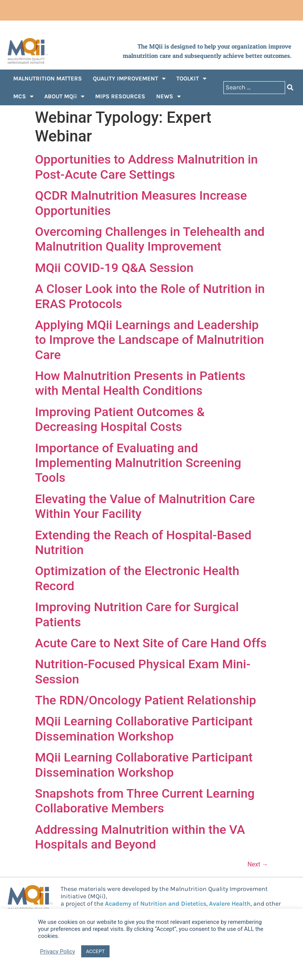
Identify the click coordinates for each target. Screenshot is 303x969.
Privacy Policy (57, 951)
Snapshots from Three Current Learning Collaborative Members (144, 801)
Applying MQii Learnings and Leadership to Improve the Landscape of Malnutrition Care (149, 339)
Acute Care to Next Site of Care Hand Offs (150, 643)
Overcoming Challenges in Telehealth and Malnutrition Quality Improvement (150, 239)
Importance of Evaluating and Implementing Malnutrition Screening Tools (138, 463)
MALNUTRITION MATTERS (47, 78)
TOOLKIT (191, 78)
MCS (23, 96)
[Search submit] (290, 87)
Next (257, 864)
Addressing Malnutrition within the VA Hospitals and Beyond (140, 837)
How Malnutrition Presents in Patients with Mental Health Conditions (140, 383)
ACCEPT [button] (95, 951)
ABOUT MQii (64, 96)
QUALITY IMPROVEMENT (129, 78)
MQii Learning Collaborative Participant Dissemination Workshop (143, 728)
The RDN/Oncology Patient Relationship (145, 700)
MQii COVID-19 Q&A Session (114, 267)
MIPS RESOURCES (120, 96)
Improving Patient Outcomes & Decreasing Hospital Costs (120, 419)
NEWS (168, 96)
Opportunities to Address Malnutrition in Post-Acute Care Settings (146, 166)
